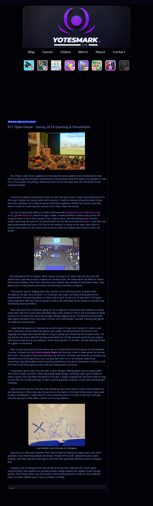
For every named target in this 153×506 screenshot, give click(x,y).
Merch (83, 52)
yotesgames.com (73, 212)
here (67, 358)
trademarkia (89, 212)
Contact (119, 52)
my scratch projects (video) (44, 352)
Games (47, 52)
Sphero (86, 221)
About (100, 52)
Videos (65, 52)
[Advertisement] (76, 95)
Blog (31, 52)
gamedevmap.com (23, 215)
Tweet (11, 488)
